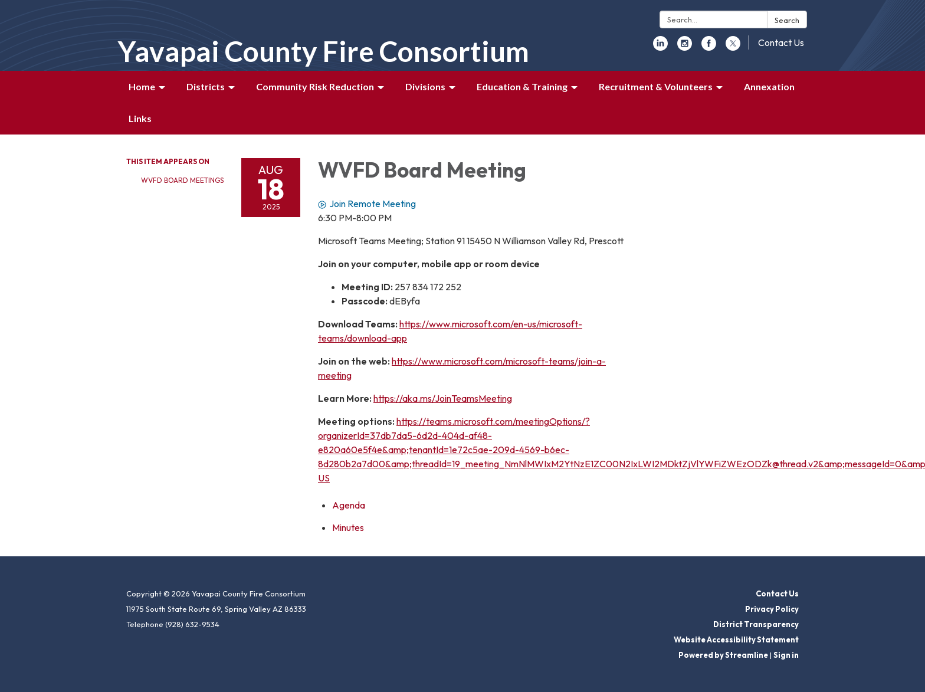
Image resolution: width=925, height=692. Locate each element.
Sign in (786, 655)
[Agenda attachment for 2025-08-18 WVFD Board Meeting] (348, 505)
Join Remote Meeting (367, 203)
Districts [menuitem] (205, 86)
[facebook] (708, 47)
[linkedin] (660, 47)
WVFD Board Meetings (182, 180)
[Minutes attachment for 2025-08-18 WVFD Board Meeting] (348, 527)
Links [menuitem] (140, 118)
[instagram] (684, 47)
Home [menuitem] (142, 86)
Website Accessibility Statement (736, 639)
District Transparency (756, 624)
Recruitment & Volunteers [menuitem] (656, 86)
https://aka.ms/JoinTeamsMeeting (442, 398)
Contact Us (781, 42)
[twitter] (733, 47)
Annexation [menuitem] (769, 86)
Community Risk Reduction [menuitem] (315, 86)
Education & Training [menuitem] (522, 86)
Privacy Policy (772, 609)
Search (787, 20)
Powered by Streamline (723, 655)
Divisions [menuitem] (425, 86)
